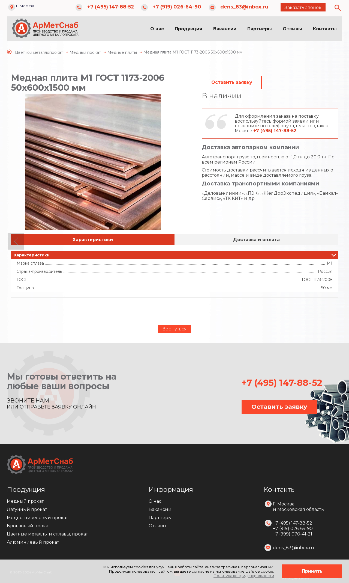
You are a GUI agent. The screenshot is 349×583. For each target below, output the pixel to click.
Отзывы (292, 28)
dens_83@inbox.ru (244, 7)
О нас (157, 28)
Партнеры (259, 28)
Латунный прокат (27, 509)
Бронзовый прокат (28, 525)
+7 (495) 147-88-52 (110, 7)
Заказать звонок (303, 7)
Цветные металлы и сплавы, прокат (47, 534)
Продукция (188, 28)
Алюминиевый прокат (33, 542)
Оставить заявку (231, 82)
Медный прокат (25, 501)
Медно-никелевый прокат (37, 517)
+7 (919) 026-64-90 (177, 7)
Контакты (325, 28)
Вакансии (224, 28)
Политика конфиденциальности (243, 575)
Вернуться (174, 329)
